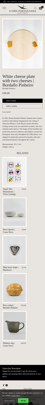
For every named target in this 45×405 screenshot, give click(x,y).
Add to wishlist (11, 106)
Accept (23, 401)
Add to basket (11, 101)
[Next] (40, 43)
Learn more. (15, 396)
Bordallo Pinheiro (8, 88)
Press (3, 389)
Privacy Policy (28, 389)
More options (9, 401)
